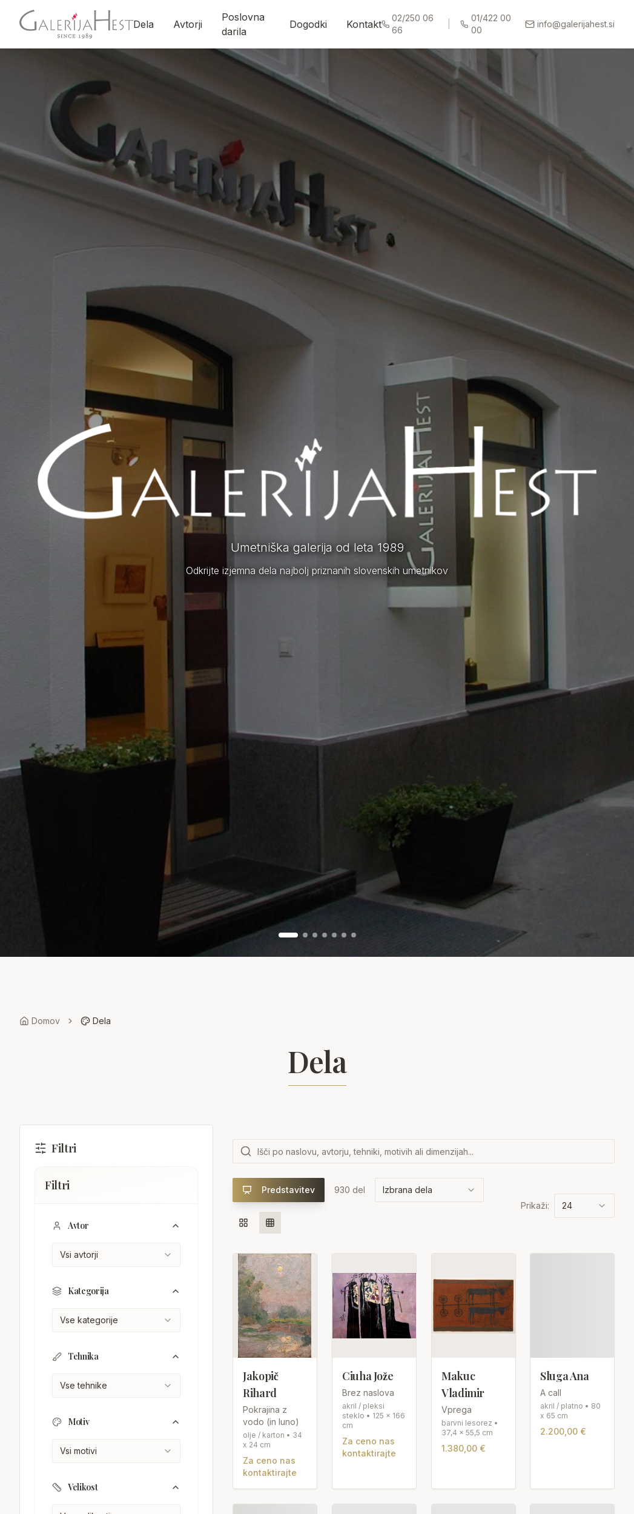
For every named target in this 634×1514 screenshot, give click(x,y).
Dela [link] (96, 1021)
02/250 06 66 (407, 24)
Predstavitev (278, 1190)
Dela (143, 24)
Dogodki (308, 24)
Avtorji (187, 24)
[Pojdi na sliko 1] (288, 935)
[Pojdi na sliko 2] (305, 935)
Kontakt (363, 24)
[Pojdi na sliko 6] (344, 935)
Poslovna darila (243, 24)
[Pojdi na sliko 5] (334, 935)
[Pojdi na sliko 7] (353, 935)
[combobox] (116, 1255)
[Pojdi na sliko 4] (324, 935)
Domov (39, 1021)
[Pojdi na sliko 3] (314, 935)
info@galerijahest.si (570, 24)
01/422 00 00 (485, 24)
